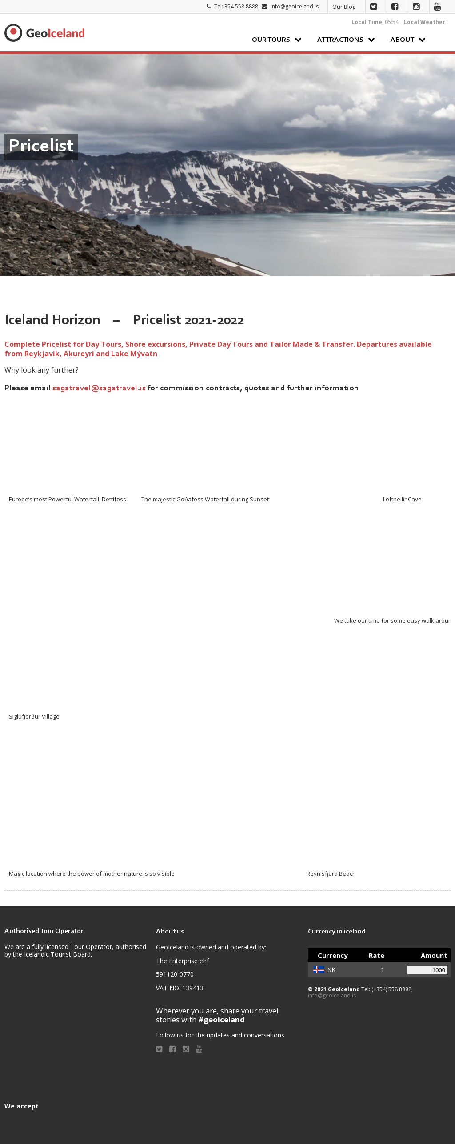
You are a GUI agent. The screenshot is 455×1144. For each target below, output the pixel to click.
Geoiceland (44, 33)
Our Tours (271, 40)
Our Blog (343, 7)
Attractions (340, 40)
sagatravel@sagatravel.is (99, 388)
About (402, 40)
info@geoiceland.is (295, 6)
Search (441, 39)
